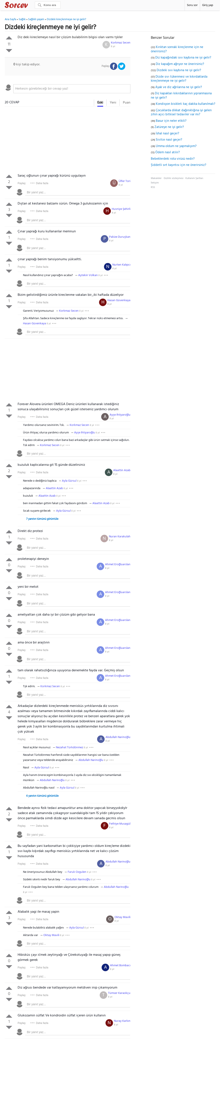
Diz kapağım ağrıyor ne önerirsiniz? (180, 64)
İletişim (155, 183)
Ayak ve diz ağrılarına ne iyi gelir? (178, 87)
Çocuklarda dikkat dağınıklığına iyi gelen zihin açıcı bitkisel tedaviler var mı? (181, 112)
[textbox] (71, 88)
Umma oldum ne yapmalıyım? (176, 146)
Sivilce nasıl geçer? (169, 139)
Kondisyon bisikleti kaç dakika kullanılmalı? (185, 104)
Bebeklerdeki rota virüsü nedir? (173, 158)
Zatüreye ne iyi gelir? (169, 127)
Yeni (113, 102)
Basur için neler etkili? (171, 120)
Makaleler (156, 178)
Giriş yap (207, 5)
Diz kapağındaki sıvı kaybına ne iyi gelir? (183, 57)
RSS (153, 187)
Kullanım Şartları (194, 178)
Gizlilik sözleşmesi (173, 178)
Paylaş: (22, 183)
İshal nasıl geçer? (167, 133)
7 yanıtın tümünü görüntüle (42, 519)
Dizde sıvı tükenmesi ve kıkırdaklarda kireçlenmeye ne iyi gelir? (179, 79)
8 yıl (113, 46)
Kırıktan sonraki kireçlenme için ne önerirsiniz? (177, 49)
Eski (100, 102)
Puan (126, 102)
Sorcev (30, 6)
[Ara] (48, 5)
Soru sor (192, 5)
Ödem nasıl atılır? (167, 152)
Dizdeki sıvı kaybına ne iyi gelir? (179, 70)
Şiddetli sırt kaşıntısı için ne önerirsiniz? (178, 165)
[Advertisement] (67, 141)
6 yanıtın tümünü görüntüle (42, 796)
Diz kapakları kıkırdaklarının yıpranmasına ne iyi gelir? (181, 95)
